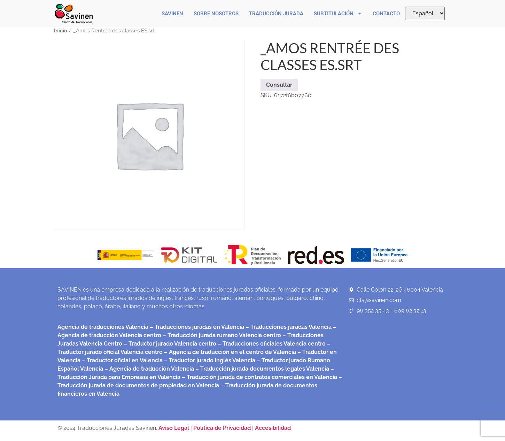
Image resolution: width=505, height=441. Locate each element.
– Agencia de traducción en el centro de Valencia (229, 352)
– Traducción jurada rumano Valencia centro (221, 335)
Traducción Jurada (276, 13)
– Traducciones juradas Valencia (288, 327)
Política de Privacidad (222, 428)
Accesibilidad (273, 428)
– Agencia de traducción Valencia (148, 368)
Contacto (386, 13)
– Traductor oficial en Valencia (122, 360)
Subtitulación (338, 13)
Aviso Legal (174, 428)
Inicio (60, 30)
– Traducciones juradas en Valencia (196, 327)
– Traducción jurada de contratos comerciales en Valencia (258, 377)
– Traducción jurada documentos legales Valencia (261, 368)
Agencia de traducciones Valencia (102, 327)
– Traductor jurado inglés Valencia (209, 360)
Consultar (279, 85)
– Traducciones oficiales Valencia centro (271, 343)
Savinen (172, 13)
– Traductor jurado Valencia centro (169, 343)
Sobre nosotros (216, 13)
